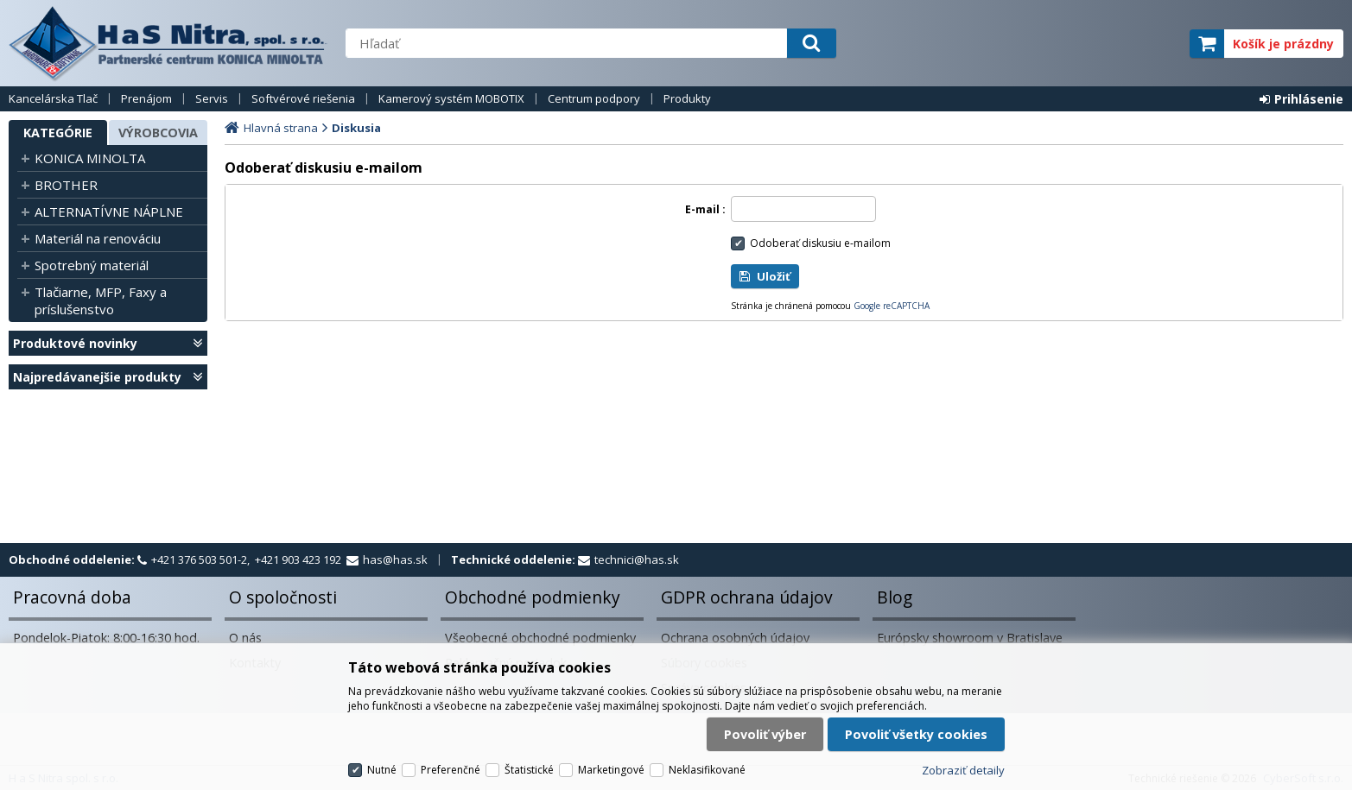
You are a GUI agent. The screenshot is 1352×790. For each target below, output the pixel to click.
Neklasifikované (707, 769)
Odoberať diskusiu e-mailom (820, 243)
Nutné (382, 769)
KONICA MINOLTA (90, 158)
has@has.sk (395, 559)
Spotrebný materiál (92, 265)
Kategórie (57, 132)
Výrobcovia (158, 132)
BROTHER (66, 184)
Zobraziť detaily (963, 770)
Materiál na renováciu (98, 238)
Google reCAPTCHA (892, 306)
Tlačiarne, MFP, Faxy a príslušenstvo (101, 300)
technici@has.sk (636, 559)
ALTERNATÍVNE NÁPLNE (109, 211)
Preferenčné (450, 769)
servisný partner (1090, 43)
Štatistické (529, 769)
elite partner (1154, 43)
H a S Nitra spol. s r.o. (168, 43)
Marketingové (611, 769)
